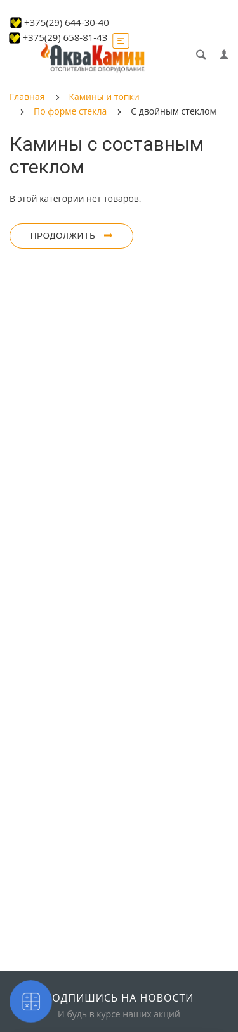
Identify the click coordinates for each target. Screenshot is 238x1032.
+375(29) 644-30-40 (66, 22)
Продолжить (71, 235)
